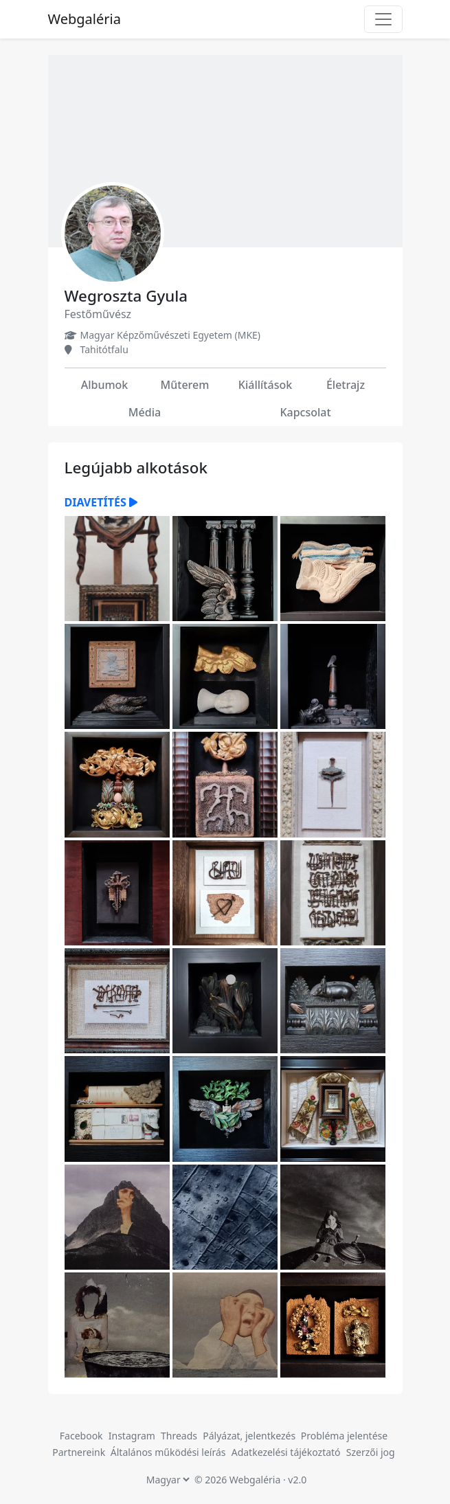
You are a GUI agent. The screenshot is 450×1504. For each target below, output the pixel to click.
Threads (179, 1435)
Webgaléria (84, 19)
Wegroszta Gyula (126, 295)
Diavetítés (101, 502)
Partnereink (80, 1452)
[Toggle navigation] (383, 19)
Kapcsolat (305, 412)
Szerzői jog (370, 1452)
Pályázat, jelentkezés (250, 1435)
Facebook (81, 1435)
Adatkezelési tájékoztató (286, 1452)
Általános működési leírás (168, 1452)
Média (144, 412)
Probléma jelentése (344, 1435)
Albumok (104, 384)
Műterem (185, 384)
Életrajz (345, 384)
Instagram (132, 1435)
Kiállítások (265, 384)
